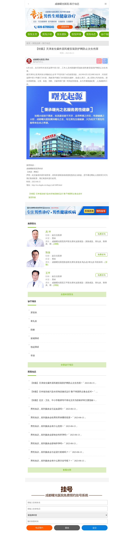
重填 (67, 528)
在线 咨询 (99, 61)
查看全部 (67, 470)
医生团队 (61, 34)
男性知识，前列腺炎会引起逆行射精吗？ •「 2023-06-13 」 (58, 452)
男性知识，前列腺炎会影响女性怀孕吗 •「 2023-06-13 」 (56, 435)
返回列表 (32, 197)
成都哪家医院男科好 (34, 169)
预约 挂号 (105, 61)
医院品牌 (36, 43)
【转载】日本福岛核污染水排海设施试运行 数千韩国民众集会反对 (55, 194)
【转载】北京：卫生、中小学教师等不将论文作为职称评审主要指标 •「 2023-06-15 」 (64, 400)
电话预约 (39, 528)
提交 (95, 528)
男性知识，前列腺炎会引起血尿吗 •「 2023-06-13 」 (54, 409)
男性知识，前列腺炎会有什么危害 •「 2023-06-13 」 (54, 426)
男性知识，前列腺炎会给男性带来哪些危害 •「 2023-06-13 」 (59, 417)
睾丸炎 (34, 321)
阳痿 (33, 330)
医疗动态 (46, 43)
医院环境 (76, 34)
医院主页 (32, 34)
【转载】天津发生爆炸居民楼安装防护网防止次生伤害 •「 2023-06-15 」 (64, 383)
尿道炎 (34, 312)
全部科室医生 (67, 294)
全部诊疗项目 (67, 365)
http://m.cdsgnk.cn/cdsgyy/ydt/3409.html (47, 185)
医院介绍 (47, 34)
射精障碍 (35, 338)
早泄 (33, 356)
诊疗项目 (105, 34)
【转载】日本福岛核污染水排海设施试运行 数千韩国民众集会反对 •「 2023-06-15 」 (64, 391)
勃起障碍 (35, 347)
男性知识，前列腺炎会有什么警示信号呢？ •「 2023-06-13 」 (59, 461)
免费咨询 (101, 234)
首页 (28, 43)
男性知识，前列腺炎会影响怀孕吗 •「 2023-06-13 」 (54, 443)
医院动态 (91, 34)
